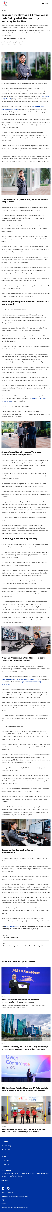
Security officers (40, 946)
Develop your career (10, 937)
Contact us (5, 1164)
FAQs (3, 1200)
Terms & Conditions (7, 1192)
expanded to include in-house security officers (18, 679)
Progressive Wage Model (12, 946)
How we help (6, 1146)
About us (4, 1142)
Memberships (6, 1150)
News (5, 10)
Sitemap (3, 1203)
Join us (4, 1180)
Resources (5, 1160)
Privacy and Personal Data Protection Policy (14, 1196)
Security (28, 946)
